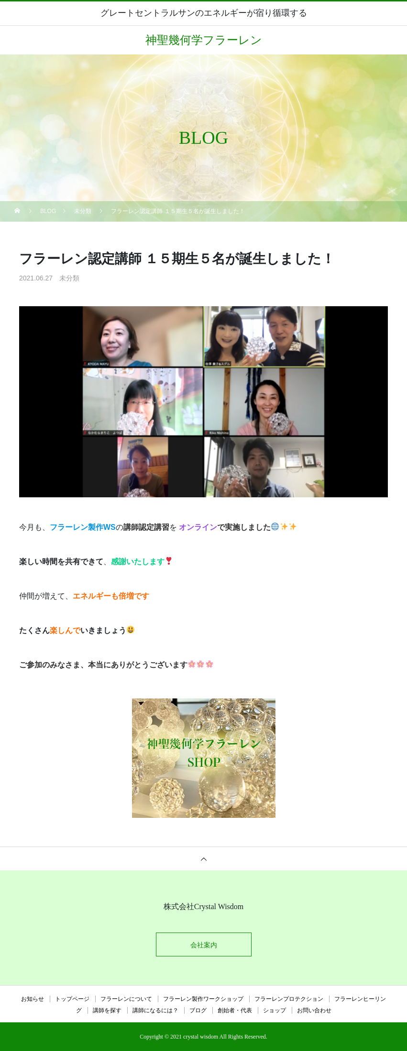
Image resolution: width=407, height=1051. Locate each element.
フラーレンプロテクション (288, 999)
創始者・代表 (235, 1010)
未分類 (69, 278)
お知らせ (32, 999)
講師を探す (107, 1010)
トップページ (72, 999)
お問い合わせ (314, 1010)
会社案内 (203, 945)
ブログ (198, 1010)
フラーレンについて (126, 999)
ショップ (274, 1010)
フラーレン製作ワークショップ (203, 999)
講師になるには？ (155, 1010)
